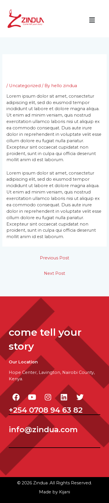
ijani (64, 492)
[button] (92, 20)
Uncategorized (25, 85)
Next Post (54, 273)
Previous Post (54, 258)
